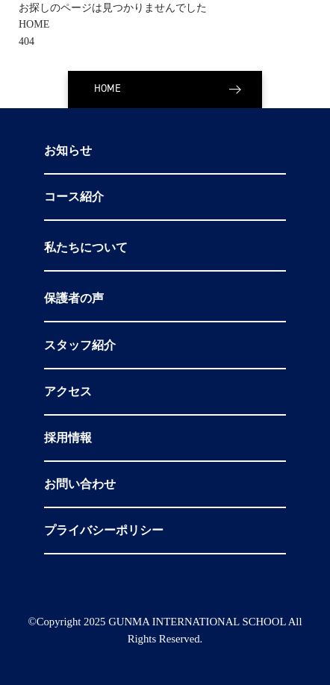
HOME (34, 24)
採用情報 (68, 438)
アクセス (68, 392)
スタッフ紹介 (80, 345)
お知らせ (68, 151)
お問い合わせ (80, 484)
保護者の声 (74, 298)
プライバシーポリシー (104, 531)
